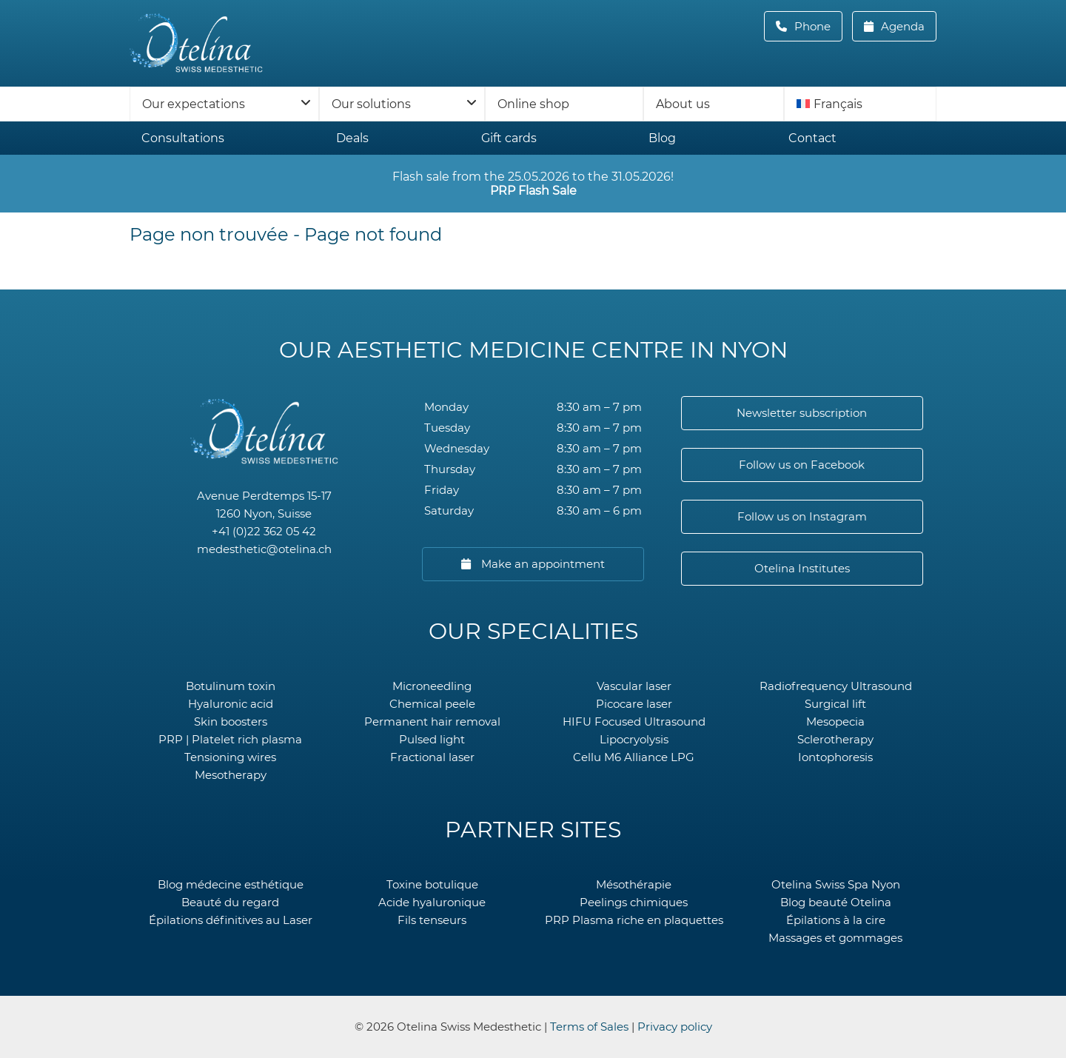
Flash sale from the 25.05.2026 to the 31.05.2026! (533, 184)
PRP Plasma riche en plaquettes (634, 920)
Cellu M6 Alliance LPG (633, 757)
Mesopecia (835, 721)
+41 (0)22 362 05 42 (264, 531)
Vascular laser (634, 686)
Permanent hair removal (432, 721)
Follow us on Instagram (802, 516)
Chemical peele (432, 704)
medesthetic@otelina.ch (264, 549)
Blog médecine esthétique (231, 884)
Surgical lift (835, 704)
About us (683, 104)
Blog (662, 138)
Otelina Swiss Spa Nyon (835, 884)
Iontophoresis (835, 757)
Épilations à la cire (835, 920)
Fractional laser (432, 757)
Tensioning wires (230, 757)
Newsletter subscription (802, 413)
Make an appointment (541, 564)
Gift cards (509, 138)
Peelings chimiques (634, 902)
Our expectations (193, 104)
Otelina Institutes (802, 568)
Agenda (901, 26)
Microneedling (432, 686)
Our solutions (371, 104)
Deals (352, 138)
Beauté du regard (230, 902)
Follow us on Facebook (802, 465)
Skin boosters (230, 721)
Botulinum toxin (230, 686)
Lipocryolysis (634, 739)
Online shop (533, 104)
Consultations (182, 138)
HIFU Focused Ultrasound (634, 721)
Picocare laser (634, 704)
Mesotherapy (230, 775)
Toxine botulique (432, 884)
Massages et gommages (835, 938)
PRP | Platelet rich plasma (230, 739)
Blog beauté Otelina (835, 902)
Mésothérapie (633, 884)
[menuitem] (860, 104)
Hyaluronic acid (230, 704)
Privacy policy (674, 1027)
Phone (816, 26)
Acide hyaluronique (432, 902)
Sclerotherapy (835, 739)
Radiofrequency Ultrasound (836, 686)
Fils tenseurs (432, 920)
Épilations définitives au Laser (230, 920)
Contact (812, 138)
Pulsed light (432, 739)
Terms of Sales (589, 1027)
